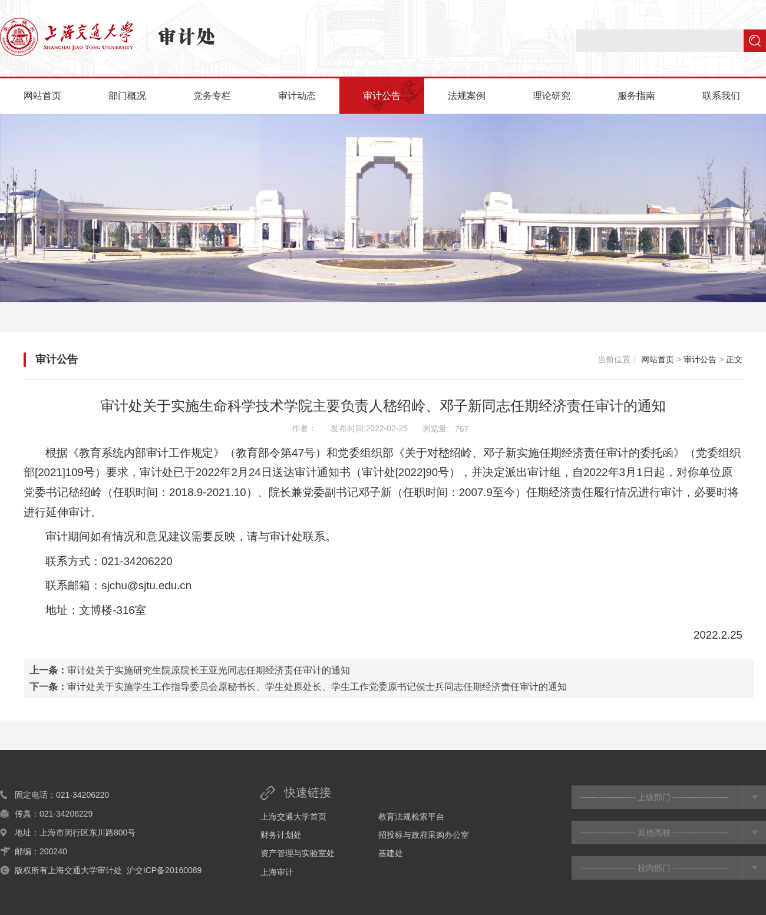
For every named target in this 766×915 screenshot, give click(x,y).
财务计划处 (281, 835)
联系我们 (721, 96)
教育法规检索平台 (411, 816)
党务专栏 (212, 96)
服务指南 (636, 96)
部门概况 (127, 96)
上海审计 (276, 872)
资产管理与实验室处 (297, 853)
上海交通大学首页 (293, 816)
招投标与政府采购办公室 (423, 835)
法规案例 (467, 96)
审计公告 (382, 96)
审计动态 (297, 96)
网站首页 (42, 96)
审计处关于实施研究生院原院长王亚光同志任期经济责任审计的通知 (208, 670)
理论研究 (551, 96)
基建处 (390, 853)
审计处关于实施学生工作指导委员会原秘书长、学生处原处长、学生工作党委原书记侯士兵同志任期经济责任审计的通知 (317, 687)
